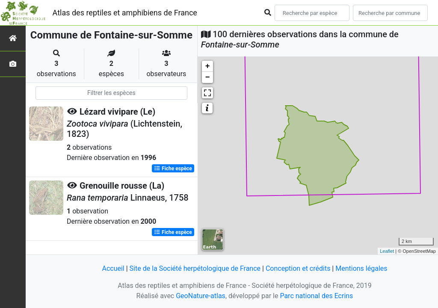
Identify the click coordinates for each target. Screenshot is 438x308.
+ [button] (207, 66)
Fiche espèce (173, 169)
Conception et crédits (298, 268)
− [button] (207, 77)
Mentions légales (361, 268)
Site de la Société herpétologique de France (195, 268)
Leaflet (387, 251)
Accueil (113, 268)
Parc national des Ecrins (316, 296)
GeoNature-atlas (200, 296)
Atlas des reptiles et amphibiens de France (125, 12)
